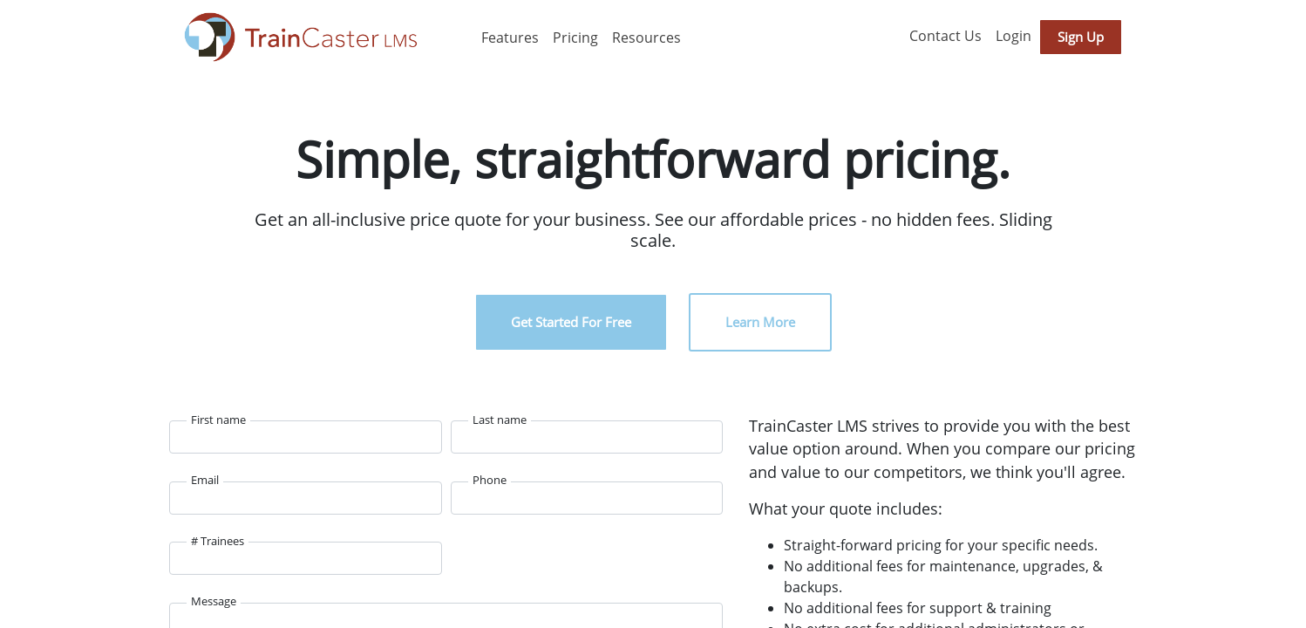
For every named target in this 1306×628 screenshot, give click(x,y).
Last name (500, 419)
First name (218, 419)
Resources (646, 37)
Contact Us (945, 35)
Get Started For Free (571, 322)
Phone (490, 480)
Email (205, 480)
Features (510, 37)
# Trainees (217, 541)
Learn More (760, 322)
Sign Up (1081, 36)
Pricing (575, 37)
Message (213, 601)
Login (1013, 35)
